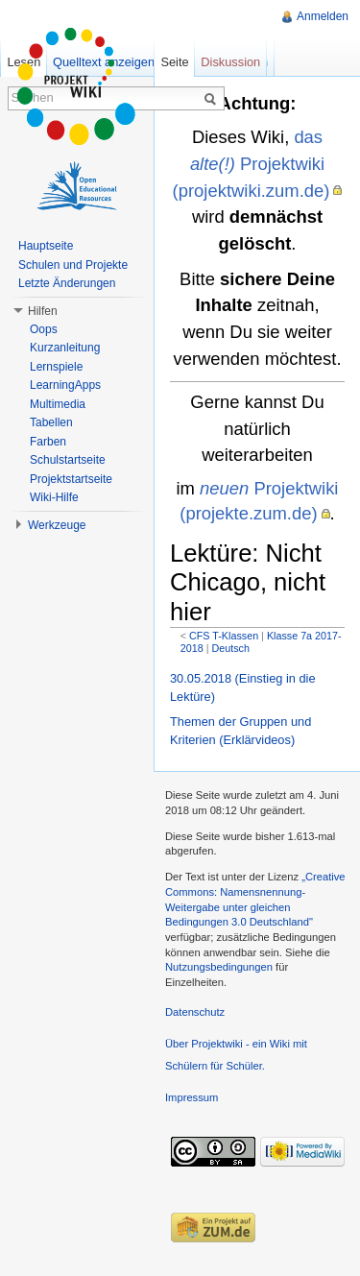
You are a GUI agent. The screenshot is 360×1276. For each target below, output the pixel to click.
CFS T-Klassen (223, 635)
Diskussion (230, 62)
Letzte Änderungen (66, 283)
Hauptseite (45, 246)
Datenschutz (195, 1012)
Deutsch (230, 648)
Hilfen (43, 311)
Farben (48, 441)
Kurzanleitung (65, 347)
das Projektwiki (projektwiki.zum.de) (251, 163)
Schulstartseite (68, 460)
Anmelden (322, 16)
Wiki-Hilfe (54, 497)
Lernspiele (56, 366)
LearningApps (65, 385)
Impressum (191, 1097)
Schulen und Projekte (73, 265)
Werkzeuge (56, 525)
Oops (44, 329)
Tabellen (51, 422)
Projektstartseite (71, 479)
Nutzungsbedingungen (219, 967)
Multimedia (57, 404)
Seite (174, 62)
